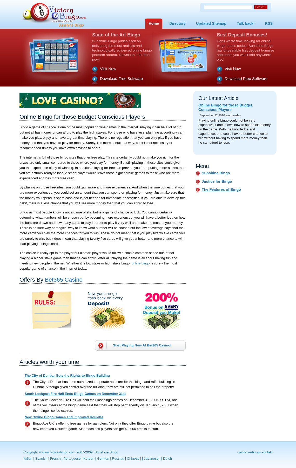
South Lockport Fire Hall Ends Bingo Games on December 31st (75, 394)
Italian (27, 458)
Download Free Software (121, 78)
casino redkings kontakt (255, 452)
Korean (88, 458)
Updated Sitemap (211, 23)
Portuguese (72, 458)
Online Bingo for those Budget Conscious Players (225, 107)
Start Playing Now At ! (142, 345)
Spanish (41, 458)
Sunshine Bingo (216, 173)
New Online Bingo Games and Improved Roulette (64, 417)
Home (154, 23)
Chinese (133, 458)
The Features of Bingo (221, 189)
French (55, 458)
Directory (177, 23)
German (103, 458)
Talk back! (246, 23)
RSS (269, 23)
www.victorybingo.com (59, 452)
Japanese (151, 458)
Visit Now (108, 68)
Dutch (167, 458)
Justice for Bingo (217, 181)
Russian (118, 458)
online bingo (140, 263)
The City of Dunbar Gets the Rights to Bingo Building (67, 375)
